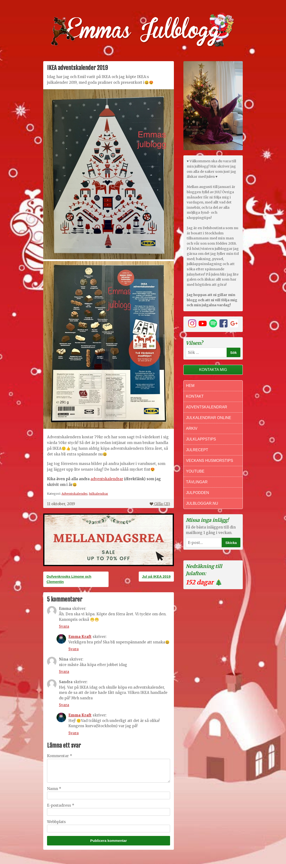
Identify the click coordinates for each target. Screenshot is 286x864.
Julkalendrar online (208, 418)
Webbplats (56, 822)
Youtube (195, 471)
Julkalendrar (98, 493)
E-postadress (60, 805)
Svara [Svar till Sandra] (64, 705)
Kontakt (195, 396)
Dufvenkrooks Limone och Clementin (69, 579)
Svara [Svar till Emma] (64, 626)
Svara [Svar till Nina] (64, 671)
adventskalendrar (107, 479)
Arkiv (191, 428)
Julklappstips (201, 439)
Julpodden (197, 493)
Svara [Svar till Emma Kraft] (73, 649)
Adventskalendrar (206, 407)
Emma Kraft (79, 636)
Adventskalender (74, 493)
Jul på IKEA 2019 (156, 576)
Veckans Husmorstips (209, 461)
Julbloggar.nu (202, 503)
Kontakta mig (213, 370)
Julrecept (197, 450)
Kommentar (59, 756)
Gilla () (160, 504)
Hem (190, 386)
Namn (54, 788)
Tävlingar (197, 482)
